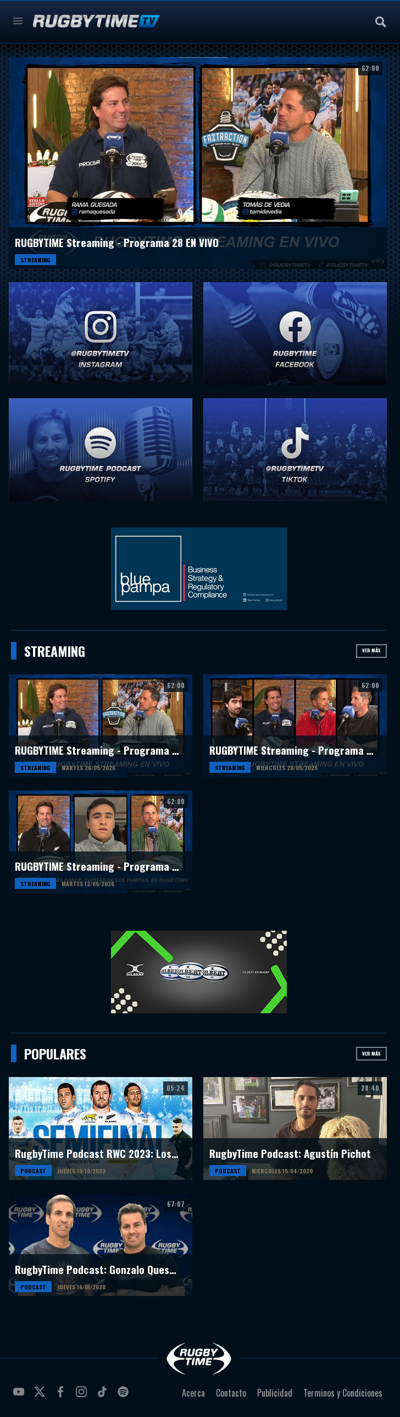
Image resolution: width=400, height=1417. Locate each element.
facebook (62, 1396)
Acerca (193, 1392)
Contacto (231, 1392)
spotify (125, 1396)
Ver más (371, 650)
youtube (20, 1396)
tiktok (104, 1396)
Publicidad (274, 1392)
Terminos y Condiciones (342, 1392)
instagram (83, 1396)
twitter (41, 1396)
